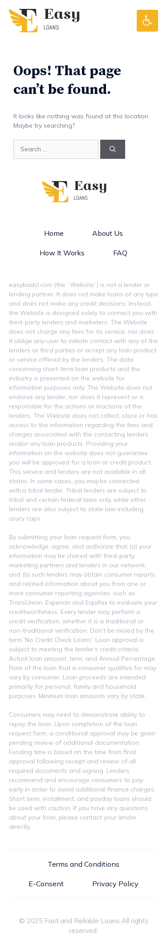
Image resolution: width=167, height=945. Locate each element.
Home (54, 233)
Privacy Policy (115, 883)
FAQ (120, 252)
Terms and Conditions (83, 864)
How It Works (62, 252)
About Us (107, 233)
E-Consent (46, 883)
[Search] (112, 149)
